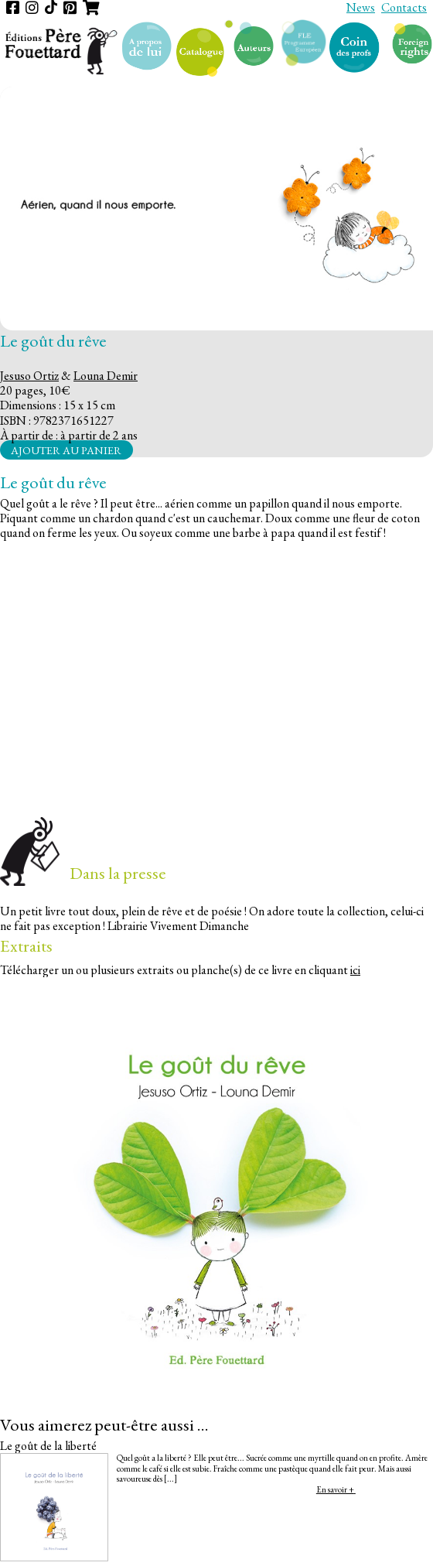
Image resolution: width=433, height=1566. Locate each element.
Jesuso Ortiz (29, 376)
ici (355, 970)
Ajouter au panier (66, 450)
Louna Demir (105, 376)
